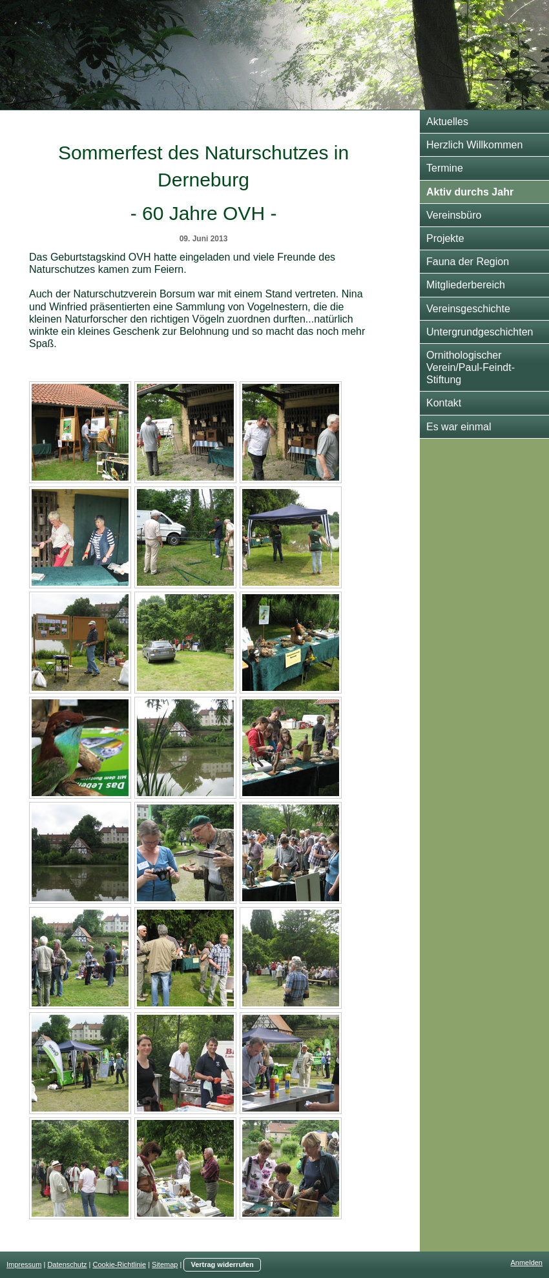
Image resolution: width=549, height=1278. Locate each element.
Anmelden (526, 1262)
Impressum (23, 1264)
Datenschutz (67, 1264)
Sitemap (165, 1264)
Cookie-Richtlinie (120, 1264)
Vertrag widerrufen (222, 1264)
